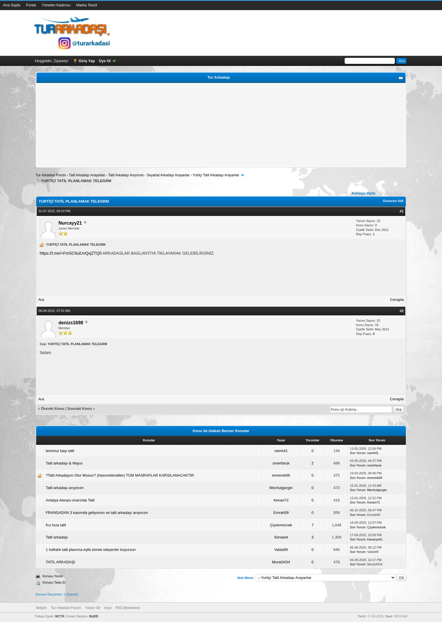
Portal (31, 5)
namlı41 (281, 451)
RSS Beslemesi (128, 608)
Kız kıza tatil (56, 525)
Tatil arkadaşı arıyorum (65, 488)
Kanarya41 (374, 539)
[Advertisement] (211, 125)
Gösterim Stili (393, 201)
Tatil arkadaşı (57, 537)
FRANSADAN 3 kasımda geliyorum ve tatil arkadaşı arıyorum (97, 512)
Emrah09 (281, 512)
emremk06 (281, 475)
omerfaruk (281, 463)
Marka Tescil (86, 5)
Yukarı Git (92, 608)
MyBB (93, 616)
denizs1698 (70, 322)
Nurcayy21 (70, 223)
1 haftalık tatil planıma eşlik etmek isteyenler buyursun (91, 549)
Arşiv (108, 608)
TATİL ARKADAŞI (60, 562)
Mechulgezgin (281, 488)
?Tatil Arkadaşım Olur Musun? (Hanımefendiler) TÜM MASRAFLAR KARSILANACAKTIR (120, 475)
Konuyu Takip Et (53, 582)
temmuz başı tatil (60, 451)
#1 (401, 211)
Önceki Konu (52, 408)
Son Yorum (357, 453)
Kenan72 (280, 500)
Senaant (281, 537)
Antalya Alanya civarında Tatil (70, 500)
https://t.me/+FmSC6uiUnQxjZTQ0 (70, 253)
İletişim (41, 608)
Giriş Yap (87, 61)
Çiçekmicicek (281, 525)
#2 (401, 311)
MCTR (59, 616)
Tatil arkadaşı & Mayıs (64, 463)
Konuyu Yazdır (52, 576)
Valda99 (281, 549)
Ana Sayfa (11, 5)
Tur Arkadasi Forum (51, 175)
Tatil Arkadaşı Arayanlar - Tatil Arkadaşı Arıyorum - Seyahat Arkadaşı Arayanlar (130, 175)
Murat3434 (281, 562)
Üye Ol (105, 61)
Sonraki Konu (79, 408)
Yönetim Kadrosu (56, 5)
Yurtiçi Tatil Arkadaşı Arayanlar (216, 175)
